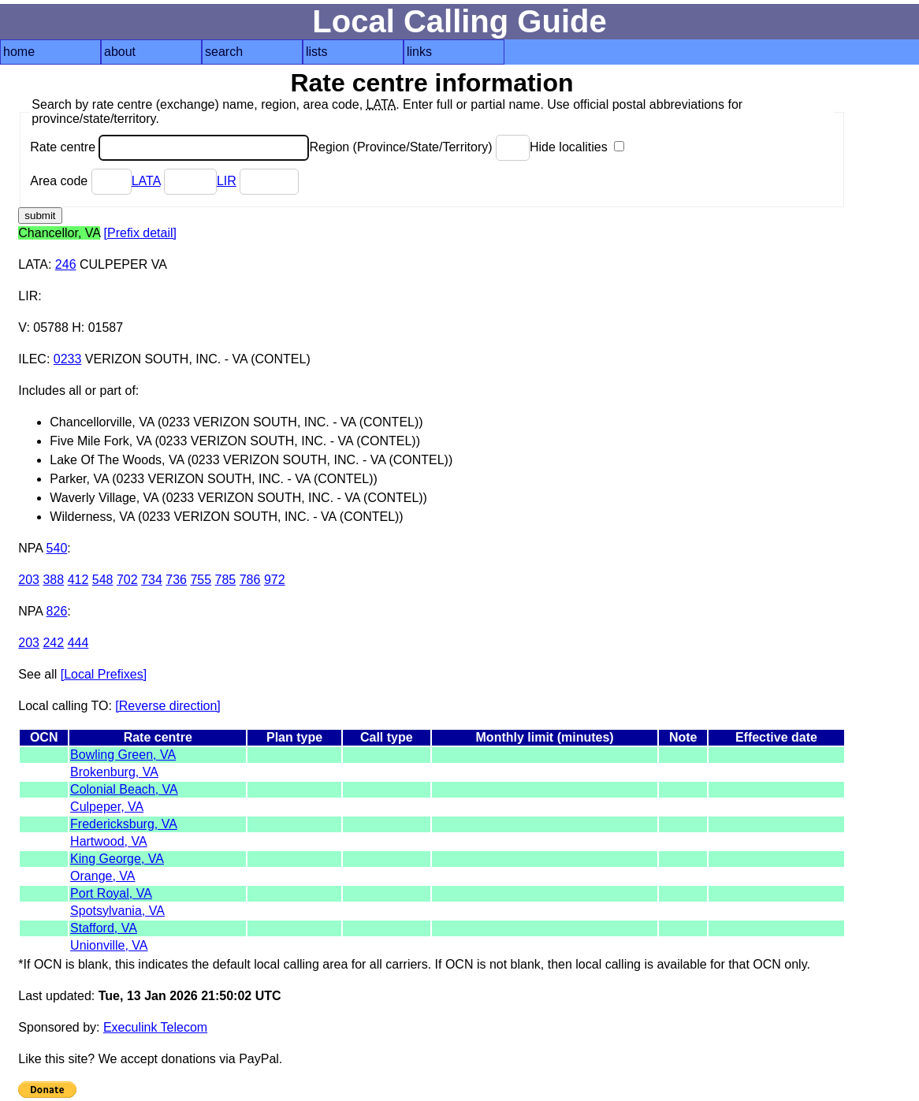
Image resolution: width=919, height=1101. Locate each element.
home (19, 51)
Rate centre (169, 147)
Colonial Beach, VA (124, 789)
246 (65, 264)
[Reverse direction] (167, 705)
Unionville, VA (108, 945)
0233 (68, 359)
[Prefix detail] (140, 233)
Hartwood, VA (108, 841)
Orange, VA (102, 876)
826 (57, 611)
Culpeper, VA (106, 806)
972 (274, 579)
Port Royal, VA (111, 893)
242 (53, 642)
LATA (146, 181)
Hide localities (577, 147)
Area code (80, 181)
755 (200, 579)
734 (151, 579)
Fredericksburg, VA (123, 824)
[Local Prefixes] (104, 674)
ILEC (32, 359)
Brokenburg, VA (114, 772)
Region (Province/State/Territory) (419, 147)
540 (57, 548)
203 (28, 579)
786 (250, 579)
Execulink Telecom (155, 1027)
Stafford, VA (103, 928)
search (224, 51)
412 (78, 579)
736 (176, 579)
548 (102, 579)
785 (225, 579)
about (120, 51)
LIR (226, 181)
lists (317, 51)
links (419, 51)
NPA (30, 548)
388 (53, 579)
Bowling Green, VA (123, 754)
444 (78, 642)
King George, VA (117, 858)
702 (127, 579)
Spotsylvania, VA (117, 910)
